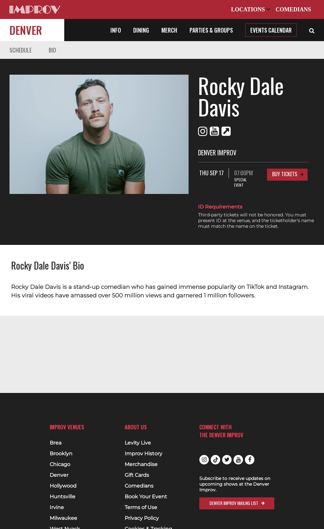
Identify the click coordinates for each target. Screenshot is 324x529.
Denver (25, 30)
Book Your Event (146, 496)
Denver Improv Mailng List (233, 503)
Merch (169, 30)
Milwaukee (63, 518)
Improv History (143, 453)
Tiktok (215, 459)
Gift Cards (137, 475)
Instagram (204, 459)
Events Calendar (271, 30)
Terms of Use (141, 507)
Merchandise (141, 464)
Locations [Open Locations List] (250, 9)
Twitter (227, 459)
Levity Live (138, 442)
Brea (55, 442)
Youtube (238, 459)
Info (115, 30)
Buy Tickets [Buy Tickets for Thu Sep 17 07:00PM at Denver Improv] (284, 152)
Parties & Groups (211, 30)
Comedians (293, 9)
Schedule (20, 50)
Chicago (60, 464)
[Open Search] (312, 30)
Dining (141, 30)
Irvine (57, 507)
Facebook (249, 459)
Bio (52, 50)
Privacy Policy (142, 518)
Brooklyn (61, 453)
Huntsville (62, 496)
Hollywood (63, 486)
